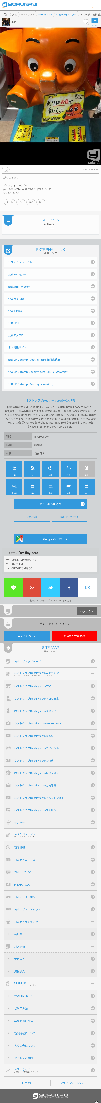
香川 (41, 202)
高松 (31, 202)
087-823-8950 (21, 568)
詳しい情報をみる (50, 504)
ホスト (9, 202)
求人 (21, 202)
